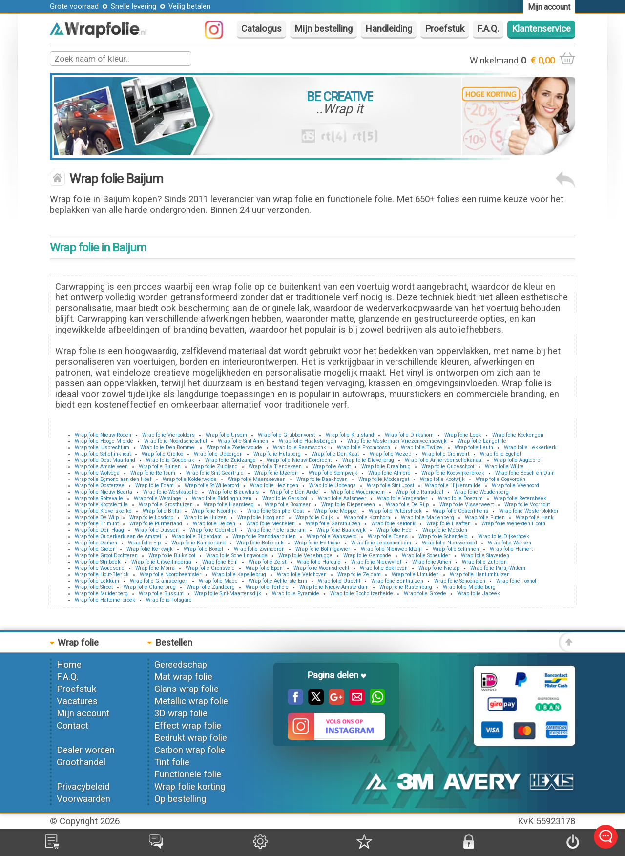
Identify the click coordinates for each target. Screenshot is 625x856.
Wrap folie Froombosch (363, 447)
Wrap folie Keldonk (393, 524)
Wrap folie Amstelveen (101, 466)
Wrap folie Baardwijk (341, 530)
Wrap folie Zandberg (211, 587)
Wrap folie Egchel (500, 454)
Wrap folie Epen (264, 568)
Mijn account (83, 713)
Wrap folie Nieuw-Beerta (103, 492)
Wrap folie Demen (96, 543)
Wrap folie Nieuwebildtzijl (391, 549)
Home (69, 664)
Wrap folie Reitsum (152, 473)
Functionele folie (187, 774)
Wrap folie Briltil (162, 511)
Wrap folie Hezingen (274, 485)
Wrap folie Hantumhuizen (480, 574)
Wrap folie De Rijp (407, 504)
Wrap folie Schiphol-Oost (275, 511)
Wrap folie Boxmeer (288, 504)
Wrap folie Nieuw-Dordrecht (299, 460)
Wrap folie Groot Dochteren (106, 555)
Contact (72, 725)
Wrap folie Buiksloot (171, 555)
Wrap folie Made (218, 581)
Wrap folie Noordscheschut (175, 441)
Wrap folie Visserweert (466, 504)
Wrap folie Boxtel (203, 549)
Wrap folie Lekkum (97, 581)
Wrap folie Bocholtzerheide (361, 593)
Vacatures (77, 701)
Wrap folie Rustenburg (405, 587)
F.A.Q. (488, 28)
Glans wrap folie (186, 689)
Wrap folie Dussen (157, 530)
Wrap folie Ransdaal (419, 492)
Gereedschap (180, 664)
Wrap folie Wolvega (97, 473)
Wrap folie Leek (462, 435)
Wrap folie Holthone (317, 543)
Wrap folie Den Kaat (335, 454)
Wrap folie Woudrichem (358, 492)
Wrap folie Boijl (220, 562)
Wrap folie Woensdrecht (321, 568)
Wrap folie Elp (144, 543)
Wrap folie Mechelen (270, 524)
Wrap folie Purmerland (155, 524)
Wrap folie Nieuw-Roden (103, 435)
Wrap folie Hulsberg (277, 454)
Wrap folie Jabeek (478, 593)
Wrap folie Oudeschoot (447, 466)
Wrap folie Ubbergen (218, 454)
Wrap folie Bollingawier (322, 549)
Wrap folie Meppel (336, 511)
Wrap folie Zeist (267, 562)
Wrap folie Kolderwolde (190, 479)
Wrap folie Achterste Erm (278, 581)
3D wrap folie (181, 713)
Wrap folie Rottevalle (99, 498)
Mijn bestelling (323, 28)
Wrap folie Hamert (511, 549)
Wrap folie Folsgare (169, 600)
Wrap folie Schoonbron (459, 581)
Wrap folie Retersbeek (520, 498)
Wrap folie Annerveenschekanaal (444, 460)
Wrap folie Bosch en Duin (525, 473)
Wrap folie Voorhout (527, 504)
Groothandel (81, 762)
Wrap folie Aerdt (331, 466)
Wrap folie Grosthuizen (166, 504)
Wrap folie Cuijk (314, 517)
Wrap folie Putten (485, 517)
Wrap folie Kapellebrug (239, 574)
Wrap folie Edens (388, 536)
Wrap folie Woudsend (100, 568)
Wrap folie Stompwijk (333, 473)
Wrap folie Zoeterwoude (234, 447)
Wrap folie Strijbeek (98, 562)
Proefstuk (444, 28)
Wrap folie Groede (425, 593)
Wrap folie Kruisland (350, 435)
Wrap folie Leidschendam (381, 543)
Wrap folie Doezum (460, 498)
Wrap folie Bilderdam (197, 536)
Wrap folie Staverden (485, 555)
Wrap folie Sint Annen (243, 441)
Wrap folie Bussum (161, 593)
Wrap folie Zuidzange (230, 460)
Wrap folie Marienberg (427, 517)
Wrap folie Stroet (94, 587)
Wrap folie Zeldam (359, 574)
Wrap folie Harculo (318, 562)
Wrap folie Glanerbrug (150, 587)
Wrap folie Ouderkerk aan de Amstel (118, 536)
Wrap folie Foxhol (516, 581)
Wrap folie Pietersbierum (276, 530)
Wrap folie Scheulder (426, 555)
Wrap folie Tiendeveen (275, 466)
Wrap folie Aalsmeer (342, 498)
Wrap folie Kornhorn (367, 517)
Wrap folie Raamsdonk (299, 447)
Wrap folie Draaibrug (386, 466)
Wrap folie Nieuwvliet (376, 562)
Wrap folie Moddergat (383, 479)
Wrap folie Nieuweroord (449, 543)
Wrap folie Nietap (438, 568)
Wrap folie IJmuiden (415, 574)
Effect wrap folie (187, 725)
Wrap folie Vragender (402, 498)
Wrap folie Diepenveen (348, 504)
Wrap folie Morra (155, 568)
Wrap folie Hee (394, 530)
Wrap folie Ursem (226, 435)
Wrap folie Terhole (267, 587)
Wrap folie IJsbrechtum (102, 447)
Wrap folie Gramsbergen (159, 581)
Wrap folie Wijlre (504, 466)
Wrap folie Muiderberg (101, 593)
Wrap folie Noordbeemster (170, 574)
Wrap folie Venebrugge (305, 555)
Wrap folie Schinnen (456, 549)
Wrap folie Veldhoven (302, 574)
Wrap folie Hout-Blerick (102, 574)
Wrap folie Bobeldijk (260, 543)
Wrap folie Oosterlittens (460, 511)
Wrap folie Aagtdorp (517, 460)
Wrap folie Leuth (474, 447)
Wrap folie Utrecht (339, 581)
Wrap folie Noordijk (213, 511)
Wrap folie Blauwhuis (233, 492)
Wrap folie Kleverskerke (103, 511)
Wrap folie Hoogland (261, 517)
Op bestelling (180, 798)
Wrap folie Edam (154, 485)
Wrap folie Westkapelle (170, 492)
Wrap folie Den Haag (99, 530)
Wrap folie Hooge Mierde (104, 441)
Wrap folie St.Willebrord (212, 485)
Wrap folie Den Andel (295, 492)
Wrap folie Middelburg (469, 587)
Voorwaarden (83, 798)
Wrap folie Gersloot (284, 498)
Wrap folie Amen (431, 562)
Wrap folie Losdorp (151, 517)
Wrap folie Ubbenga (332, 485)
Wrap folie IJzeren (276, 473)
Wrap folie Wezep (390, 454)
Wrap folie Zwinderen (259, 549)
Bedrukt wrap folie (190, 737)
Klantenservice (541, 28)
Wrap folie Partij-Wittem (497, 568)
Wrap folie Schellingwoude (237, 555)
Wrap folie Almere (389, 473)
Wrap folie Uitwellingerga (161, 562)
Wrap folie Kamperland (198, 543)
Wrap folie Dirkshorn (409, 435)
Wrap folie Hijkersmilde (453, 485)
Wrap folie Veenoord (515, 485)
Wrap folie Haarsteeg (229, 504)
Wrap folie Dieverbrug (368, 460)
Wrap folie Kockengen (517, 435)
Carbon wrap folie (189, 750)
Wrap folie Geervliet (212, 530)
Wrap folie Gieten (95, 549)
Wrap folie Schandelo (442, 536)
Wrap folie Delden (214, 524)
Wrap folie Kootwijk (442, 479)
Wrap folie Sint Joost (390, 485)
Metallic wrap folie (191, 701)
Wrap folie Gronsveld (210, 568)
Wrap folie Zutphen (484, 562)
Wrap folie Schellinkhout (103, 454)
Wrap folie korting (189, 786)
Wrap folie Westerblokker (529, 511)
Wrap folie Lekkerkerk (530, 447)
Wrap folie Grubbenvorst (286, 435)
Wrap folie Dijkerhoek (503, 536)
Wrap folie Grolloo (162, 454)
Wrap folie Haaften (448, 524)
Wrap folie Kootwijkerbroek (452, 473)
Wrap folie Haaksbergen (307, 441)
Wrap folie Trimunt (97, 524)
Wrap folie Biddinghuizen (221, 498)
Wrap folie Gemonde (367, 555)
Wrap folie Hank (535, 517)
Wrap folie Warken (509, 543)
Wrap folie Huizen (205, 517)
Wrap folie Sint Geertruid (215, 473)
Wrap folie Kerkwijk (149, 549)
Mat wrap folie (183, 676)
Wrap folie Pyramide (295, 593)
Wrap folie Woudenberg (481, 492)
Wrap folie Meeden (444, 530)
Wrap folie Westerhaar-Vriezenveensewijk (397, 441)
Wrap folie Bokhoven (384, 568)
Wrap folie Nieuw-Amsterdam (334, 587)
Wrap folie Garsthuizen (333, 524)
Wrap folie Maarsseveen (257, 479)
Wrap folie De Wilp (97, 517)
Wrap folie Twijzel (422, 447)
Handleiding (388, 28)
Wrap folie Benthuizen (397, 581)
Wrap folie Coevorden (500, 479)
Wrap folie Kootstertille (101, 504)
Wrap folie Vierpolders (168, 435)
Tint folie (171, 762)
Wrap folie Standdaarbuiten (264, 536)
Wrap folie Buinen (160, 466)
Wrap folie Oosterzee (100, 485)
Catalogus (261, 28)
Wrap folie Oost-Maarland (105, 460)
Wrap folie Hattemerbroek (105, 600)
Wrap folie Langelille (482, 441)
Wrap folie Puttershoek (395, 511)
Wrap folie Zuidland (214, 466)
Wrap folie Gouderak (170, 460)
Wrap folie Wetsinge (157, 498)
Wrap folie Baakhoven (322, 479)
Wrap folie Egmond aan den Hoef (113, 479)
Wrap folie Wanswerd (332, 536)
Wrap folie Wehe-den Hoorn (513, 524)
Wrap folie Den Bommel (168, 447)
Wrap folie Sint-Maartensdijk (227, 593)
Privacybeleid (83, 786)
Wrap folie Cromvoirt (445, 454)
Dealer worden (86, 750)
